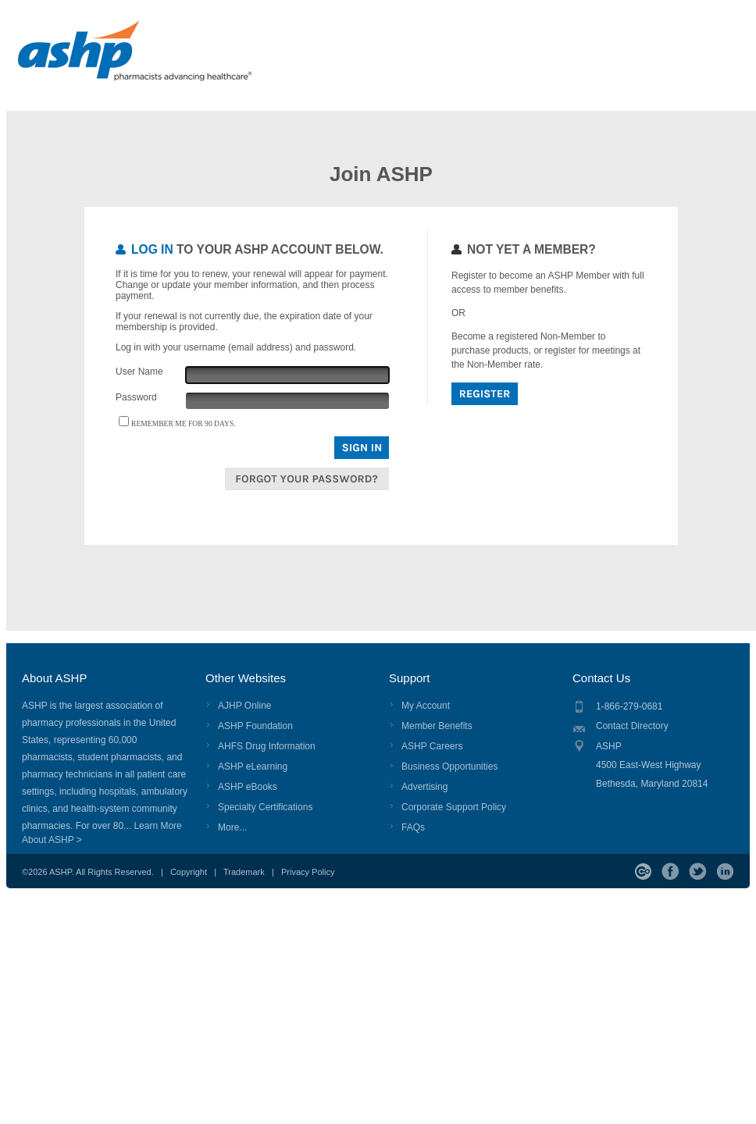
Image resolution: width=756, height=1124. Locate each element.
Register (484, 393)
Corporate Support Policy (453, 807)
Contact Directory (632, 725)
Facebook (670, 871)
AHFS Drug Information (267, 746)
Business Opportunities (449, 766)
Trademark (244, 872)
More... (232, 827)
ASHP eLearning (252, 766)
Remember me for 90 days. (183, 423)
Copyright (188, 872)
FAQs (413, 827)
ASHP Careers (431, 746)
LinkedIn (725, 871)
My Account (425, 705)
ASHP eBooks (247, 786)
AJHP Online (244, 705)
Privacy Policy (307, 872)
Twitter (698, 871)
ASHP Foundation (255, 725)
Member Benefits (436, 725)
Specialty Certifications (265, 807)
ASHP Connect (643, 871)
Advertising (424, 786)
